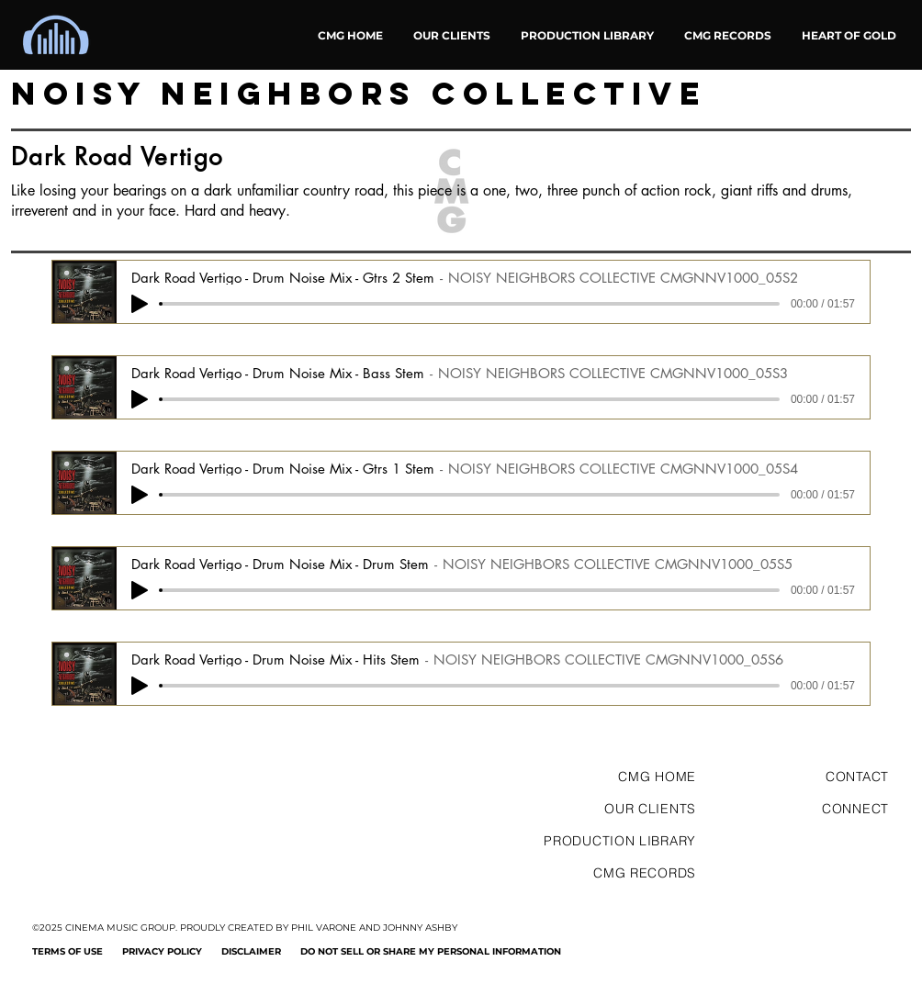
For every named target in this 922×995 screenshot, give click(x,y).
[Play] (139, 304)
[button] (848, 36)
